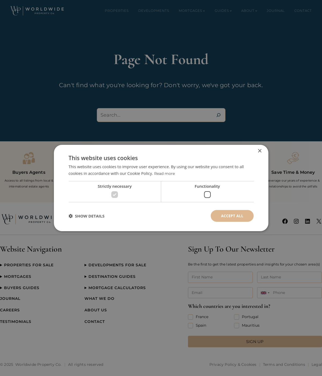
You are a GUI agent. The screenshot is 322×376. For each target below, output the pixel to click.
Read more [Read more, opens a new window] (165, 173)
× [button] (260, 151)
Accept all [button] (231, 215)
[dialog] (161, 188)
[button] (87, 215)
